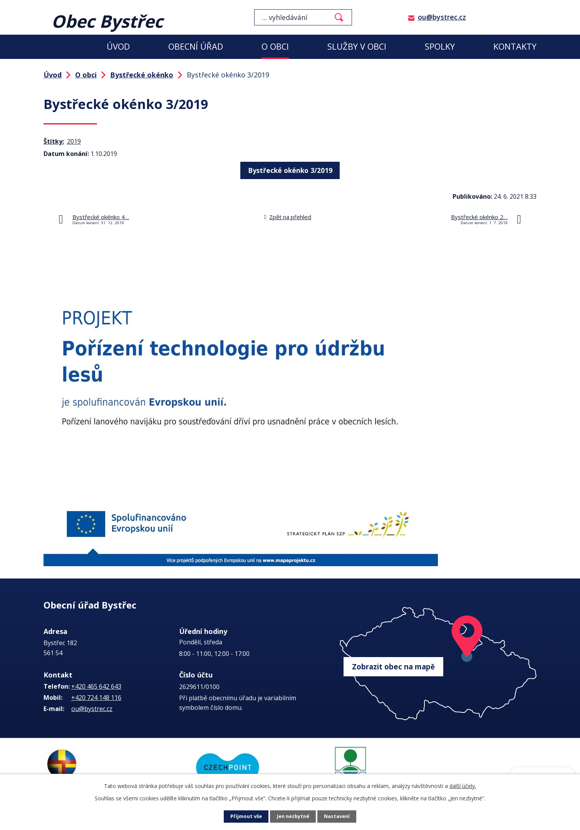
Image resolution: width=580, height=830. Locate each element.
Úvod (118, 46)
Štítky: (54, 141)
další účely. (462, 786)
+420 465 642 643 (96, 686)
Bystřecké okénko (141, 74)
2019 (74, 141)
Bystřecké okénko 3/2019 (290, 169)
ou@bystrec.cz (442, 17)
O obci (275, 46)
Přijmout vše (243, 816)
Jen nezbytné (293, 816)
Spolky (440, 46)
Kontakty (514, 46)
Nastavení (339, 816)
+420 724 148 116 (96, 697)
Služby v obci (356, 46)
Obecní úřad (195, 46)
